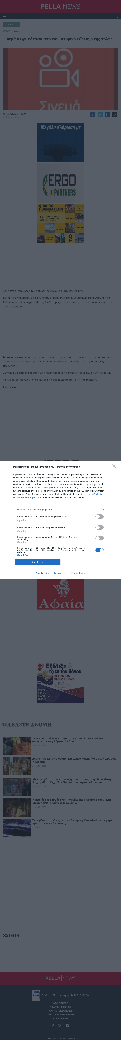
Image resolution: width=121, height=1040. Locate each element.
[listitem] (60, 509)
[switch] (99, 516)
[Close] (115, 467)
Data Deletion (42, 573)
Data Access (60, 573)
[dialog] (60, 520)
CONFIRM (38, 562)
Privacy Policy (78, 573)
